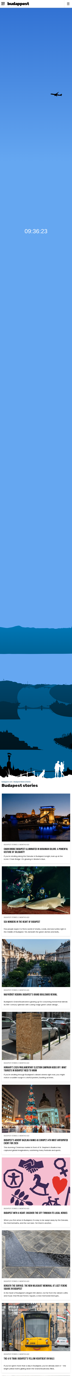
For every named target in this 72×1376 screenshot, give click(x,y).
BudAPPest (18, 4)
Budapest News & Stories (22, 782)
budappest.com (7, 782)
